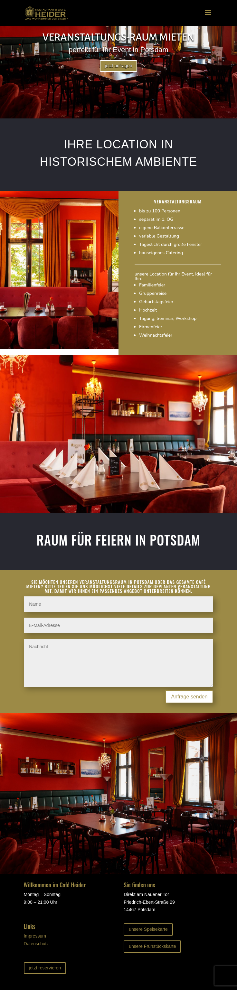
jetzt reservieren (45, 967)
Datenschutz (36, 943)
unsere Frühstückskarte (152, 946)
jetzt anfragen (118, 65)
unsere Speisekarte (148, 929)
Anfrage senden (189, 696)
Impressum (35, 936)
